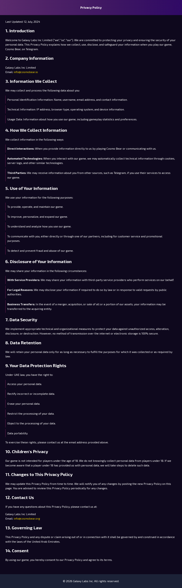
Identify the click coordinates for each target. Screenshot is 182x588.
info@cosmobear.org (27, 518)
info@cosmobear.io (26, 72)
